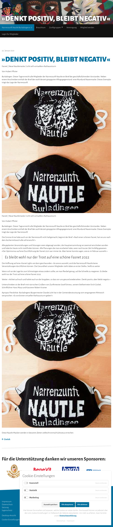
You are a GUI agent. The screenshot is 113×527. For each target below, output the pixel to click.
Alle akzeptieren (67, 504)
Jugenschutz (7, 510)
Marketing (34, 498)
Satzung (5, 507)
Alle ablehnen (82, 504)
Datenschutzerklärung (67, 516)
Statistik (33, 490)
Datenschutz (7, 504)
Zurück (6, 439)
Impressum (6, 501)
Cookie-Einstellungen (11, 520)
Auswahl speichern (50, 504)
